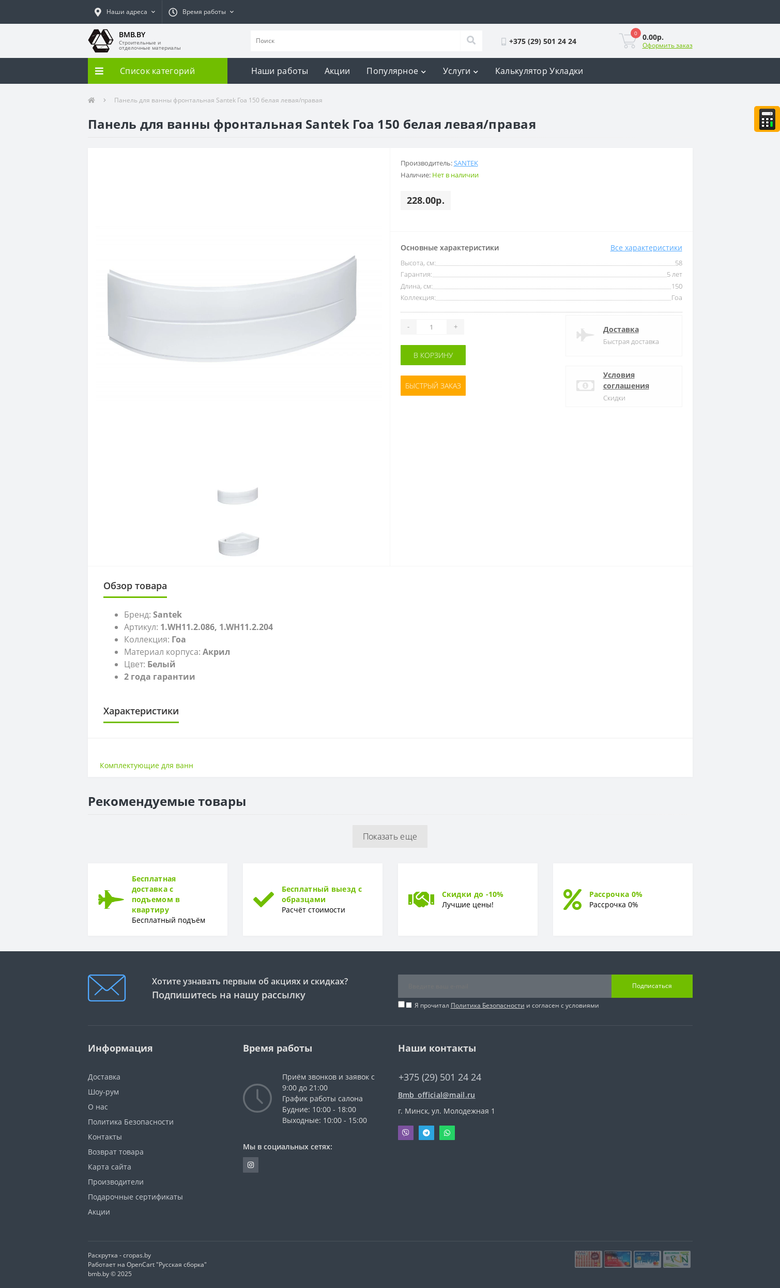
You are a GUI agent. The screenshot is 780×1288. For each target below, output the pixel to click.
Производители (116, 1182)
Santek (466, 163)
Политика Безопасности (488, 1005)
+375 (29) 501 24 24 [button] (440, 1077)
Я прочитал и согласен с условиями (507, 1005)
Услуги (461, 71)
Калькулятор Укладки (539, 71)
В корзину (433, 355)
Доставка (621, 329)
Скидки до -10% (473, 894)
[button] (125, 12)
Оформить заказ (668, 45)
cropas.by (137, 1255)
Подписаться (652, 985)
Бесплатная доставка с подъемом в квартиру (156, 894)
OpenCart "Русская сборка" (167, 1264)
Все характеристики (646, 247)
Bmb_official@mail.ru (437, 1095)
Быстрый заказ (433, 386)
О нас (98, 1107)
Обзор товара (135, 585)
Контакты (105, 1137)
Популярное (396, 71)
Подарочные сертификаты (135, 1197)
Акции (337, 71)
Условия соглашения (626, 380)
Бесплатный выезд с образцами (322, 894)
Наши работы (279, 71)
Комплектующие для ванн (146, 765)
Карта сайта (109, 1167)
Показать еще (390, 836)
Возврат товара (116, 1152)
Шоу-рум (103, 1092)
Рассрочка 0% (616, 894)
